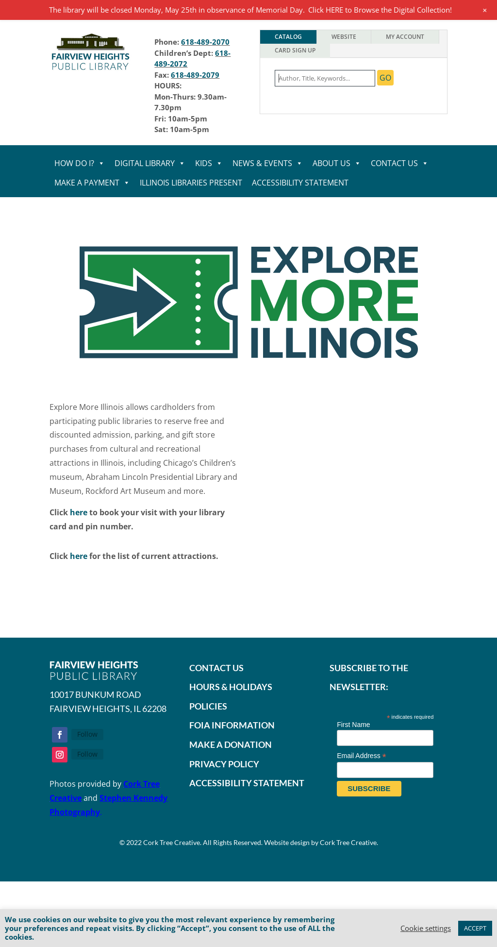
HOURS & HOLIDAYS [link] (230, 686)
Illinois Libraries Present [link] (191, 182)
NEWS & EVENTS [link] (267, 163)
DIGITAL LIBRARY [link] (150, 163)
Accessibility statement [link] (300, 182)
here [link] (78, 512)
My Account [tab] (405, 37)
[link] (91, 71)
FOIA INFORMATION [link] (232, 725)
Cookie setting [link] (425, 928)
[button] (59, 735)
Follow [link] (87, 734)
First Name (353, 724)
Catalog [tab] (288, 37)
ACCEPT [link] (475, 928)
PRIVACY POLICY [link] (224, 764)
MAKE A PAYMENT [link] (92, 182)
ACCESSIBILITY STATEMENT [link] (246, 783)
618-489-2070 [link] (205, 42)
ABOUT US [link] (337, 163)
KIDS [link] (209, 163)
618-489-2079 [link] (195, 75)
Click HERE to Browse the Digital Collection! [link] (380, 10)
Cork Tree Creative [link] (171, 842)
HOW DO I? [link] (79, 163)
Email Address (361, 756)
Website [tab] (343, 37)
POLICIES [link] (208, 706)
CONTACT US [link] (400, 163)
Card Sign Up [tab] (295, 50)
